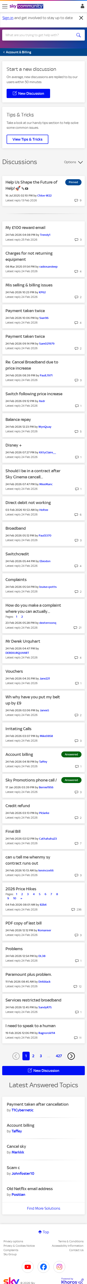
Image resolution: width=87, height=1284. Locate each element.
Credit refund (17, 805)
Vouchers (14, 671)
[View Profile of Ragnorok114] (46, 1033)
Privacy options (13, 1241)
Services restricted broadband (33, 1000)
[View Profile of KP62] (42, 292)
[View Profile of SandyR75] (45, 1007)
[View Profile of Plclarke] (44, 813)
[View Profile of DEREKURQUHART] (17, 653)
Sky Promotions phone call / (31, 780)
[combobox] (39, 35)
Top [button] (46, 1232)
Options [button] (70, 162)
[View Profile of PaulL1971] (46, 375)
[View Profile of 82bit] (43, 904)
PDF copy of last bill (23, 923)
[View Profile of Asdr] (42, 401)
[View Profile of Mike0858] (46, 736)
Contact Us (76, 1250)
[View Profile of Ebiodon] (45, 561)
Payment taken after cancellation (38, 1104)
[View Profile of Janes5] (44, 710)
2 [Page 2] (33, 1056)
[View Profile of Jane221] (45, 678)
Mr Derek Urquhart (22, 641)
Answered (71, 754)
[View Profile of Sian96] (44, 318)
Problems (14, 948)
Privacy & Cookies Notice (19, 1245)
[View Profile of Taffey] (43, 761)
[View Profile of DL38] (41, 956)
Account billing (19, 754)
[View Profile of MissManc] (46, 484)
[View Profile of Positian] (18, 1194)
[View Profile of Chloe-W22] (44, 195)
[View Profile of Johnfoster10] (23, 1173)
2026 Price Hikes (20, 888)
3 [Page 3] (41, 1056)
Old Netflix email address (30, 1188)
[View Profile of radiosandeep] (48, 266)
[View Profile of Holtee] (43, 509)
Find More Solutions (43, 1208)
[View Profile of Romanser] (44, 930)
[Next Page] (71, 1056)
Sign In (81, 7)
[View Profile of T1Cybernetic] (22, 1110)
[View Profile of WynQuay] (44, 426)
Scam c (13, 1167)
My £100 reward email (25, 227)
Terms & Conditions (70, 1241)
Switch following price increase (33, 393)
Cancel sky (16, 1146)
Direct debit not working (28, 502)
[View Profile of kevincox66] (46, 870)
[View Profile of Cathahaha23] (48, 838)
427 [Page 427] (59, 1056)
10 (14, 898)
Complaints (16, 579)
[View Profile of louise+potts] (48, 586)
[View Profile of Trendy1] (45, 234)
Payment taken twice (25, 310)
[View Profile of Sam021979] (46, 343)
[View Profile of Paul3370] (45, 535)
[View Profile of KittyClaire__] (47, 452)
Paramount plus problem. (28, 974)
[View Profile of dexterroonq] (47, 622)
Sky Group (10, 1254)
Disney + (13, 445)
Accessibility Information (67, 1245)
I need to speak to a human (30, 1025)
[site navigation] (4, 6)
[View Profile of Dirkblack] (44, 981)
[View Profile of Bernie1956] (46, 787)
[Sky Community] (27, 6)
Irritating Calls (18, 728)
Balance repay (18, 419)
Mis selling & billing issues (29, 285)
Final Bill (12, 831)
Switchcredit (17, 553)
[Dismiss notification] (81, 17)
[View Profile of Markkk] (18, 1152)
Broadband (15, 528)
